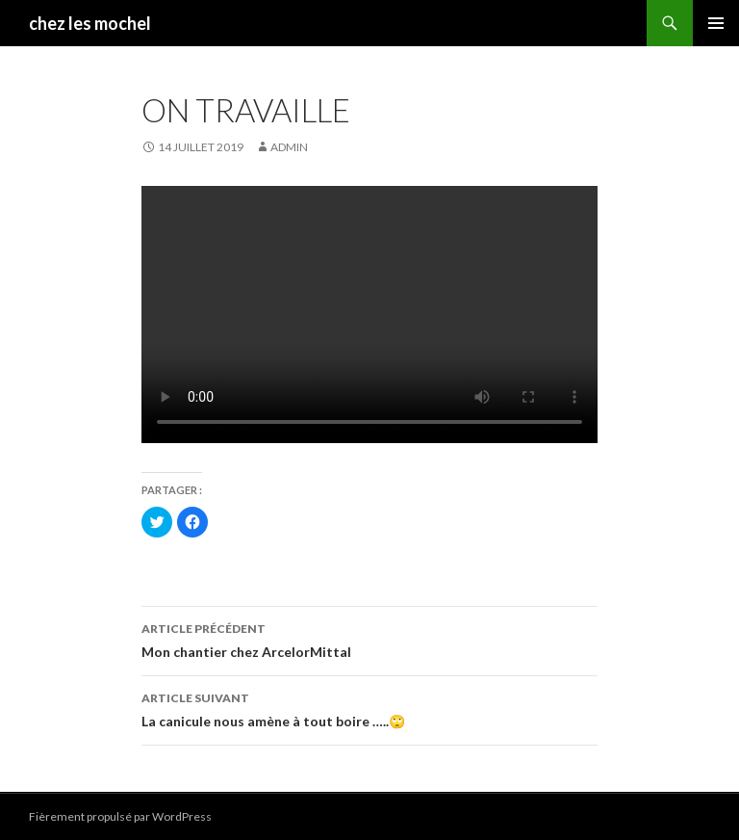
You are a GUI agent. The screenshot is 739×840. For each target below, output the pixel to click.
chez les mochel (90, 23)
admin (289, 147)
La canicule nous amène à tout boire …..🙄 (369, 708)
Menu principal (716, 23)
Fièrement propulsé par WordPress (120, 816)
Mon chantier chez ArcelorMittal (369, 638)
